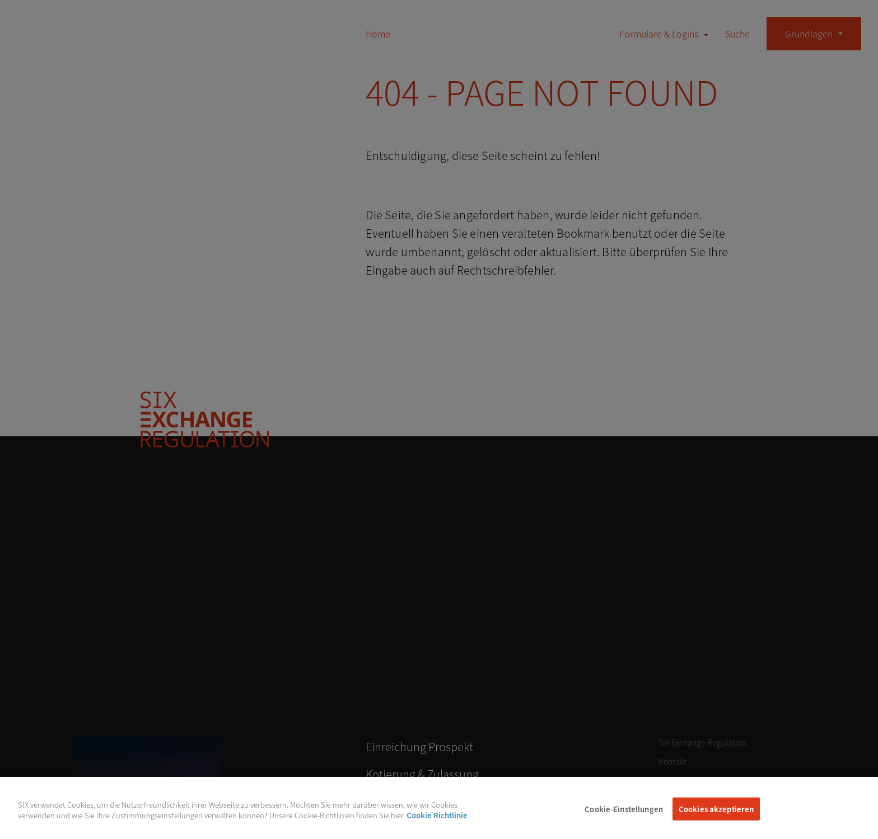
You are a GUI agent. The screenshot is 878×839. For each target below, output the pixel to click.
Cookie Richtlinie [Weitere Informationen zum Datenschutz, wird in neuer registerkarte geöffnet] (437, 823)
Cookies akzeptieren (716, 817)
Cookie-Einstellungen (624, 817)
